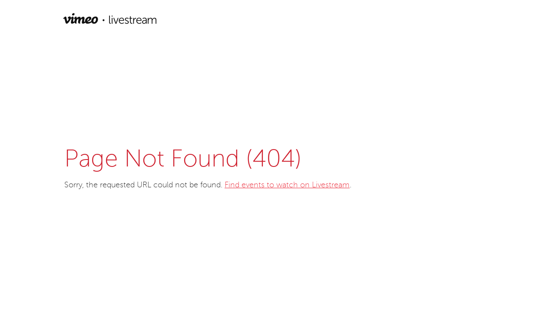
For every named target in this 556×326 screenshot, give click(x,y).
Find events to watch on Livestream (287, 185)
